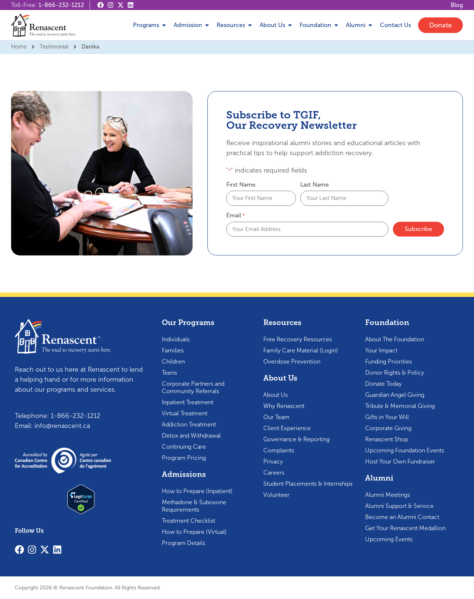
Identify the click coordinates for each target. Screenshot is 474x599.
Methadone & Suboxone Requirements (194, 506)
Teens (169, 372)
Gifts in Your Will (387, 417)
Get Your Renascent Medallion (405, 528)
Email (235, 215)
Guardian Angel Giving (394, 395)
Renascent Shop (386, 439)
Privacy (273, 461)
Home (19, 47)
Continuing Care (184, 447)
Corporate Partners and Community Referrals (193, 387)
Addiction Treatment (189, 424)
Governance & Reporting (296, 439)
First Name (241, 185)
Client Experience (287, 428)
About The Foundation (394, 339)
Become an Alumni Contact (402, 517)
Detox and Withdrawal (191, 435)
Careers (273, 472)
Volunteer (276, 495)
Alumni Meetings (387, 495)
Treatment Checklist (188, 521)
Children (173, 361)
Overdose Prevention (291, 361)
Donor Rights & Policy (394, 372)
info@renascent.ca (62, 425)
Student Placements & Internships (308, 484)
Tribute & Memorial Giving (400, 406)
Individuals (176, 339)
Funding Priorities (388, 361)
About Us (275, 395)
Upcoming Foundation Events (404, 450)
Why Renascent (283, 406)
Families (173, 350)
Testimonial (54, 47)
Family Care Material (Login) (300, 350)
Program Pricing (184, 458)
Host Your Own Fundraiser (400, 461)
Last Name (314, 185)
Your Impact (381, 350)
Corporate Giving (388, 428)
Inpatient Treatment (187, 402)
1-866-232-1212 (61, 5)
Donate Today (383, 384)
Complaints (278, 450)
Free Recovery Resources (297, 339)
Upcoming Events (389, 539)
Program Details (183, 543)
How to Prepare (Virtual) (194, 532)
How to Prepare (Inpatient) (197, 491)
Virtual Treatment (184, 413)
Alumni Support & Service (399, 506)
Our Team (276, 417)
